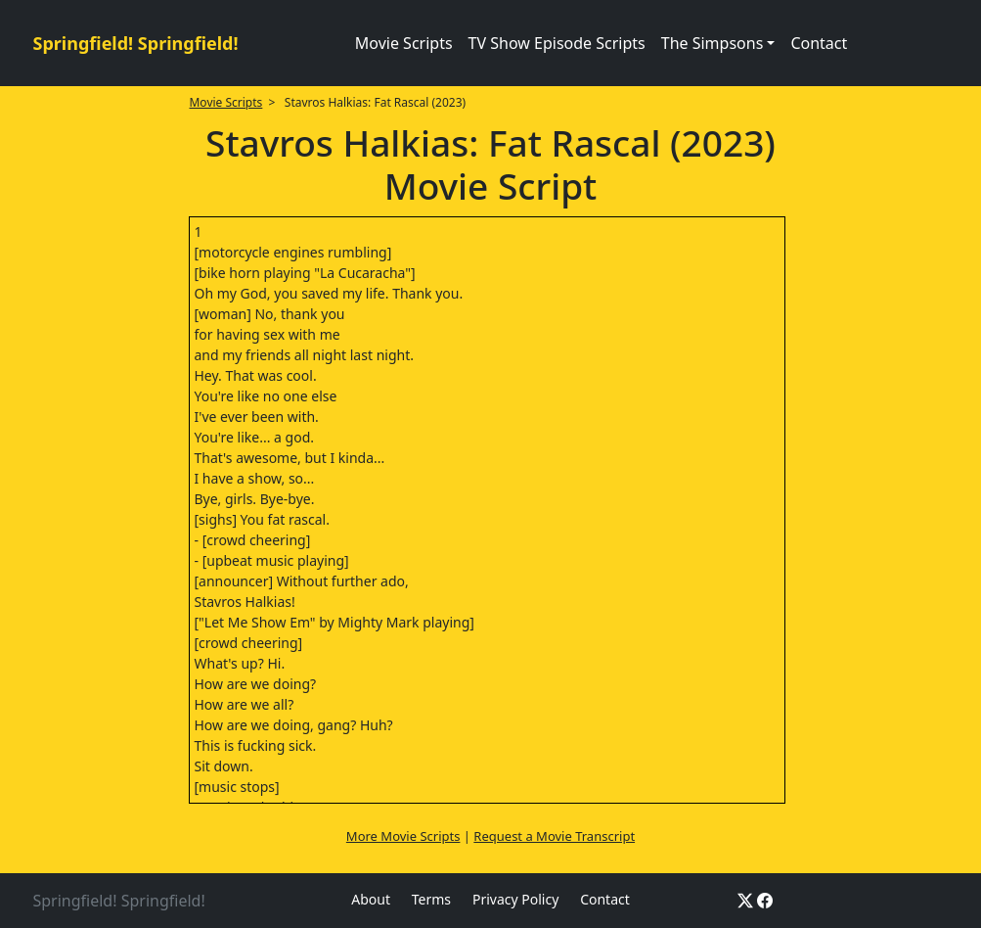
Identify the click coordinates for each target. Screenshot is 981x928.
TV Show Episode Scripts (557, 43)
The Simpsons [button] (712, 43)
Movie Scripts (404, 43)
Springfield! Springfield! (136, 43)
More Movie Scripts (403, 836)
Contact (818, 43)
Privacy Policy (515, 899)
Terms (431, 899)
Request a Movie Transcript (554, 836)
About (370, 899)
